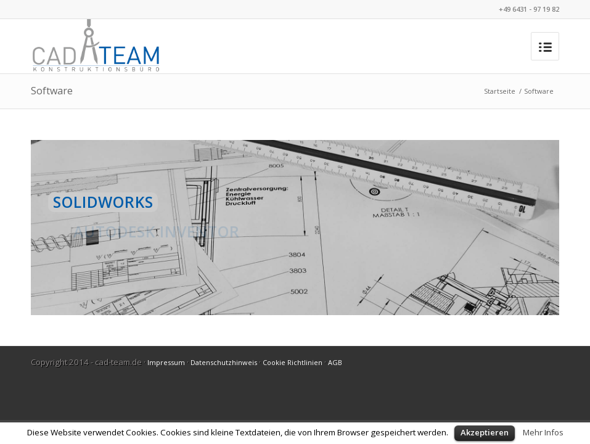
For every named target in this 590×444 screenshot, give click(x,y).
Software (52, 90)
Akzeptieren (485, 432)
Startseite (499, 91)
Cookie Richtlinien (292, 362)
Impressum (166, 362)
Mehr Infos (543, 432)
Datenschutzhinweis (224, 362)
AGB (335, 362)
